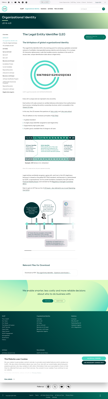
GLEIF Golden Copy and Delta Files (12, 361)
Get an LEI (5, 54)
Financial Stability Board (30, 181)
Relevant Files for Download (95, 37)
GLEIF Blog (73, 2)
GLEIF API (5, 363)
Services (47, 301)
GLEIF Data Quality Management (11, 369)
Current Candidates (7, 67)
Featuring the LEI (76, 323)
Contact (78, 2)
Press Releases (41, 359)
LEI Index (5, 48)
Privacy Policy (36, 389)
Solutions (43, 8)
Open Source (5, 331)
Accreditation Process (8, 64)
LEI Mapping (5, 365)
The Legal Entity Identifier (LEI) (10, 40)
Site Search (89, 2)
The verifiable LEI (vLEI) (8, 45)
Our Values (5, 323)
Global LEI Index (28, 107)
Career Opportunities (64, 2)
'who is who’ (54, 111)
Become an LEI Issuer (8, 61)
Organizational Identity (32, 8)
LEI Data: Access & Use (8, 353)
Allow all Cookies (94, 375)
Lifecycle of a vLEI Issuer (8, 89)
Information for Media (43, 361)
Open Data (5, 329)
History (4, 339)
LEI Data (50, 8)
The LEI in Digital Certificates (10, 43)
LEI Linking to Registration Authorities (12, 367)
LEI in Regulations (76, 327)
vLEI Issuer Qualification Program (10, 78)
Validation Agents (76, 325)
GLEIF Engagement (7, 333)
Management (6, 335)
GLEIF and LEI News (42, 353)
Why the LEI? (74, 321)
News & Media (58, 8)
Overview (5, 34)
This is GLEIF (5, 319)
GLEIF (22, 8)
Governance (5, 337)
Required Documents (8, 69)
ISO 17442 (55, 115)
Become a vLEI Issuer (8, 76)
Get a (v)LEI (45, 2)
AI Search (84, 2)
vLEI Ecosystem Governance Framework (9, 82)
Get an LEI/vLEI (7, 52)
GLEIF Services (6, 327)
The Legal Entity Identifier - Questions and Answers (53, 273)
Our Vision (5, 321)
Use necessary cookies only (94, 379)
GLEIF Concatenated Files (9, 359)
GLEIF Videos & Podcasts (44, 357)
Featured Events (41, 363)
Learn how (59, 301)
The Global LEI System (8, 325)
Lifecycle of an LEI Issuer (8, 72)
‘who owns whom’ (66, 111)
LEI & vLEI (5, 37)
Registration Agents (8, 92)
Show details (8, 395)
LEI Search (5, 357)
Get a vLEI (5, 57)
